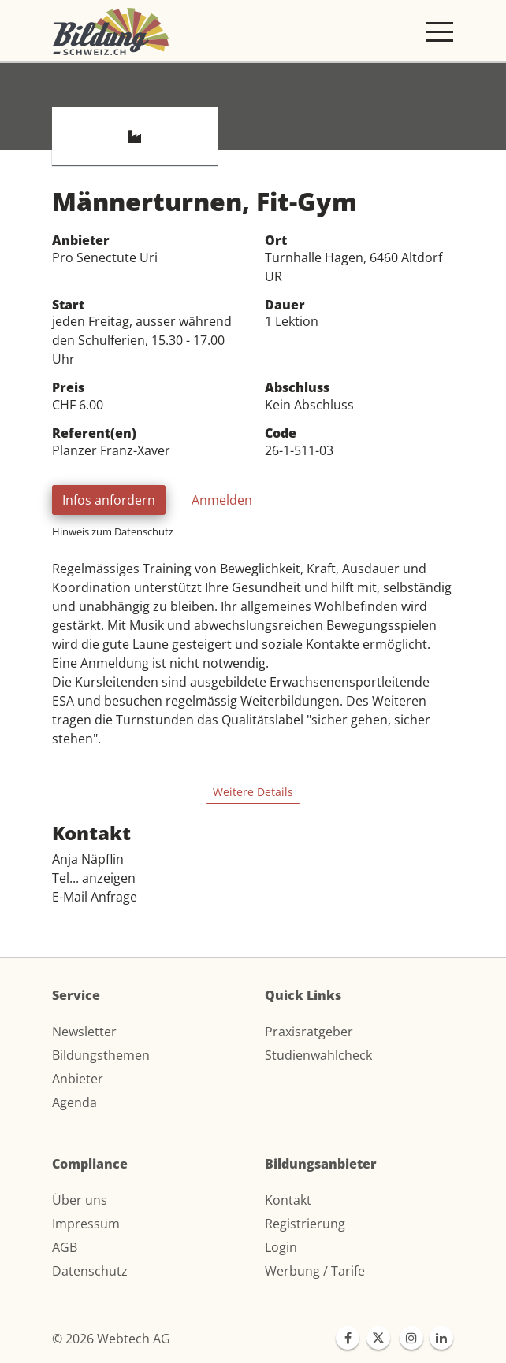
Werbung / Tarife (315, 1271)
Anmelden (222, 500)
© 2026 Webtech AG (111, 1338)
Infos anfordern (108, 500)
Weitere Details (253, 791)
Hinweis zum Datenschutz (112, 531)
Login (281, 1247)
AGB (64, 1247)
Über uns (79, 1200)
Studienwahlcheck (318, 1055)
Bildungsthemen (101, 1055)
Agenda (74, 1102)
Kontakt (288, 1200)
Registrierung (305, 1223)
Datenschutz (90, 1271)
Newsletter (84, 1031)
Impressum (86, 1223)
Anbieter (77, 1078)
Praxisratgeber (309, 1031)
